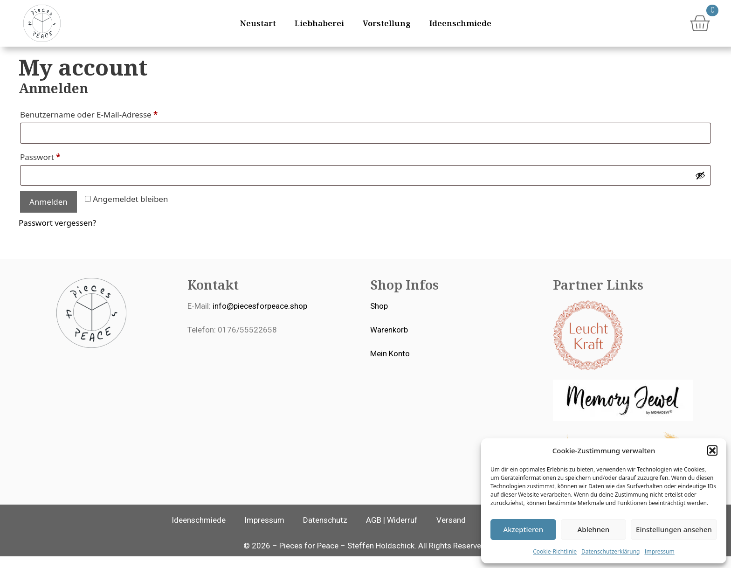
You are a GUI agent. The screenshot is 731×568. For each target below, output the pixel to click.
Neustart (258, 23)
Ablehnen (594, 529)
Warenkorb (389, 341)
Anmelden (48, 213)
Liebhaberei (319, 23)
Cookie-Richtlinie (555, 551)
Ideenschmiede (460, 23)
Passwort (61, 167)
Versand (451, 531)
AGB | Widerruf (392, 531)
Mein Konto (390, 365)
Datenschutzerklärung (610, 551)
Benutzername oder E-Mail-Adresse (110, 125)
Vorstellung (387, 23)
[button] (712, 450)
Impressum (659, 551)
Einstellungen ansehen (674, 529)
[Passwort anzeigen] (700, 187)
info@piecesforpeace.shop (260, 317)
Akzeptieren (523, 529)
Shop (379, 317)
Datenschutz (325, 531)
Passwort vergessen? (57, 234)
